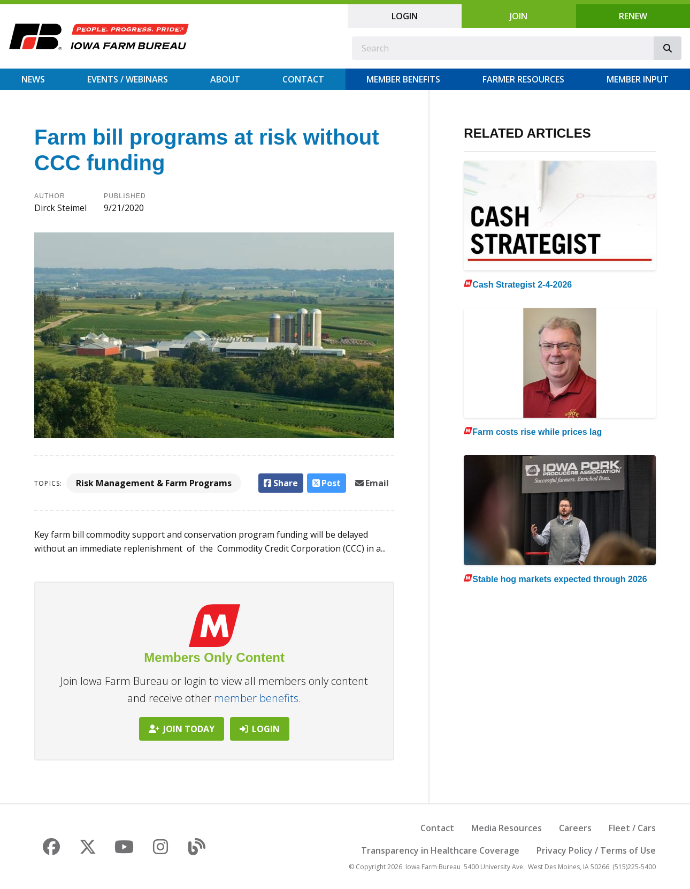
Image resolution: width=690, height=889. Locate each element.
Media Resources (506, 828)
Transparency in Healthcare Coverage (440, 850)
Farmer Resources (523, 79)
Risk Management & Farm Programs (154, 483)
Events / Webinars (127, 79)
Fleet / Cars (632, 828)
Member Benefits (403, 79)
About (225, 79)
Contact (303, 79)
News (33, 79)
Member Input (638, 79)
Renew (633, 16)
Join (518, 16)
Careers (575, 828)
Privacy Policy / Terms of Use (596, 850)
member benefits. (257, 698)
